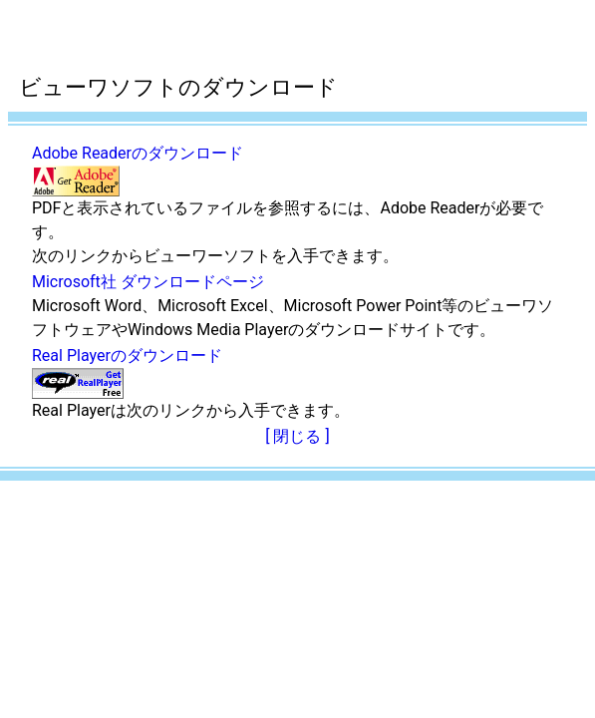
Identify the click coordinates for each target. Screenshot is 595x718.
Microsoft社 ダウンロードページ (148, 281)
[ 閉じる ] (297, 436)
